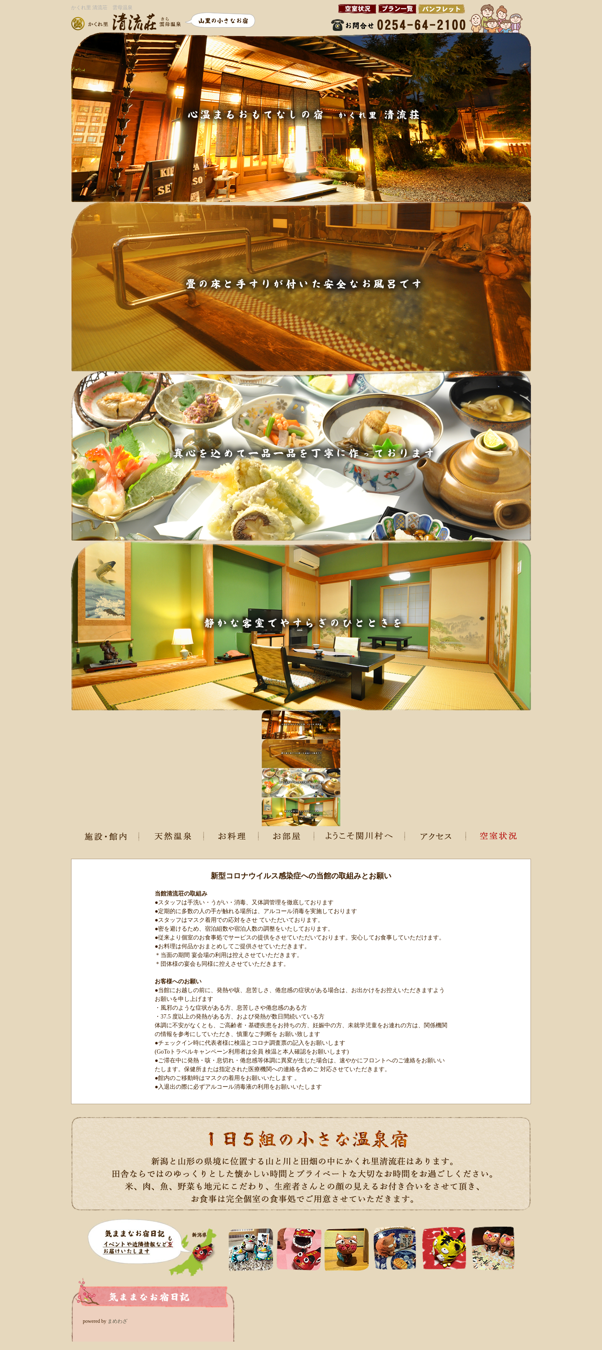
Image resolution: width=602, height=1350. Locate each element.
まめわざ (117, 1321)
